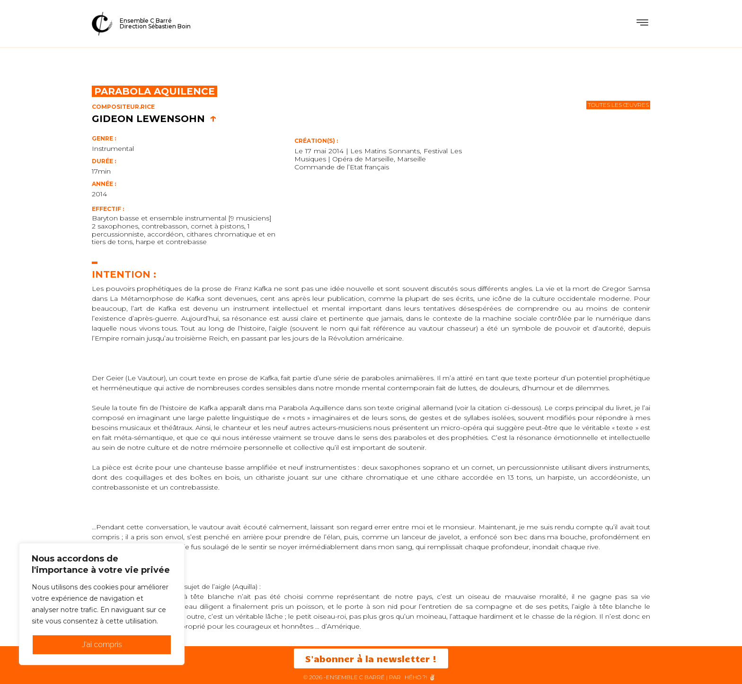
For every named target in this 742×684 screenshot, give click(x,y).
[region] (102, 604)
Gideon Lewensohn (154, 118)
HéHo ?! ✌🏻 (420, 677)
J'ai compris (102, 644)
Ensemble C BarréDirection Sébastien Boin (155, 23)
